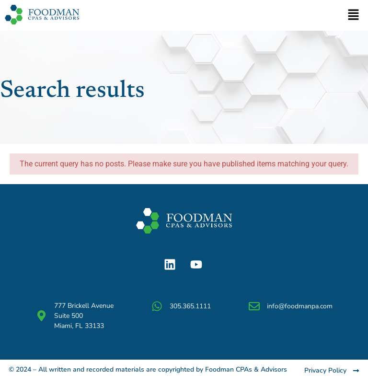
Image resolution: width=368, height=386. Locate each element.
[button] (353, 15)
